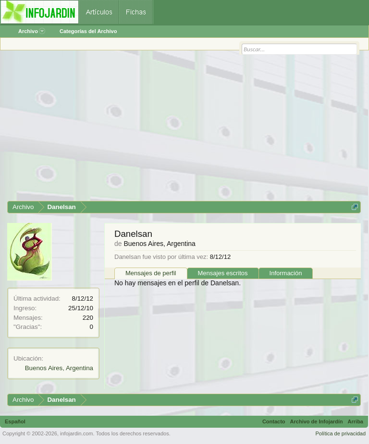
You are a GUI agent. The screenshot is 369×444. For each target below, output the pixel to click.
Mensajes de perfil (150, 273)
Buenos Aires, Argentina (59, 368)
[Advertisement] (184, 129)
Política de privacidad (340, 433)
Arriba (355, 421)
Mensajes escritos (223, 273)
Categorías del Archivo (88, 31)
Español (15, 421)
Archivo (31, 31)
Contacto (273, 421)
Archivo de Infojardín (316, 421)
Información (286, 273)
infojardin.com (76, 433)
